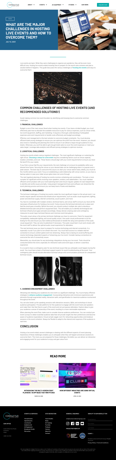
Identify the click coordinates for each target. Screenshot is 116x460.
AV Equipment (56, 5)
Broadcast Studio (29, 429)
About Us (48, 431)
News (46, 420)
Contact (47, 433)
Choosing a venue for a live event (41, 158)
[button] (30, 4)
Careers (47, 429)
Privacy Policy (92, 442)
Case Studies (49, 418)
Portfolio (47, 425)
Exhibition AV (28, 425)
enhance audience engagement (40, 295)
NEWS (10, 19)
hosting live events (80, 68)
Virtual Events (28, 418)
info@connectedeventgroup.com (75, 418)
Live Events (27, 423)
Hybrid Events (28, 420)
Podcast (47, 427)
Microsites (27, 431)
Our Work (85, 5)
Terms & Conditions (102, 442)
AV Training (48, 423)
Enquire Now (103, 5)
